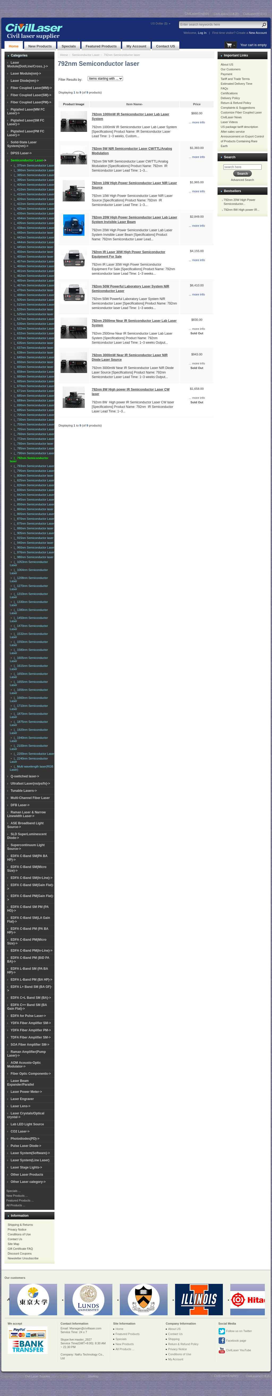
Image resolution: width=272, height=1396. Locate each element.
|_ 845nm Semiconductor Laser (33, 499)
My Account (136, 46)
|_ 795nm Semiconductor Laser (33, 470)
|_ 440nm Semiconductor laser (32, 232)
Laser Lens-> (20, 1106)
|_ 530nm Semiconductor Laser (33, 323)
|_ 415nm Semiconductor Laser (33, 194)
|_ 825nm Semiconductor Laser (33, 480)
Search (229, 157)
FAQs (224, 88)
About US (227, 64)
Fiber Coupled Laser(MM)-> (31, 88)
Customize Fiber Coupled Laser (241, 112)
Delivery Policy (230, 98)
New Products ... (17, 1195)
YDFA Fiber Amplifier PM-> (31, 1030)
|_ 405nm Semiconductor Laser (33, 184)
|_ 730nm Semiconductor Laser (33, 419)
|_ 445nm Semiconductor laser (32, 247)
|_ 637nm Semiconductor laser (32, 347)
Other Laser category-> (28, 1182)
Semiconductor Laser (86, 54)
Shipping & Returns (20, 1224)
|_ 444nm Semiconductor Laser (33, 242)
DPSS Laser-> (21, 153)
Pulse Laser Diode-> (26, 1146)
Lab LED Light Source (27, 1124)
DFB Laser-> (20, 805)
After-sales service (233, 131)
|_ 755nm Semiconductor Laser (33, 429)
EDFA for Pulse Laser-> (28, 1016)
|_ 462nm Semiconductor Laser (33, 275)
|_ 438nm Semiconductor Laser (33, 227)
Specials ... (13, 1190)
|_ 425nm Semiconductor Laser (33, 208)
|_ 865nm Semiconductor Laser (33, 514)
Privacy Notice (17, 1229)
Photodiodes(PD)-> (25, 1139)
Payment (226, 74)
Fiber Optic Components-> (31, 1074)
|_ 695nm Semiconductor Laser (33, 410)
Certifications (229, 93)
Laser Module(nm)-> (26, 73)
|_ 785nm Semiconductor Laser (33, 448)
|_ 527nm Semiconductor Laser (33, 318)
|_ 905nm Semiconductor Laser (33, 533)
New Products (40, 46)
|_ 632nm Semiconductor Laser (33, 333)
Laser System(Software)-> (30, 1153)
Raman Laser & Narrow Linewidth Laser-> (26, 814)
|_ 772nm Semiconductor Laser (33, 438)
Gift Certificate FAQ (20, 1248)
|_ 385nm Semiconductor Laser (33, 175)
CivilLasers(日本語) (226, 13)
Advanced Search (242, 179)
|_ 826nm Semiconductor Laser (33, 485)
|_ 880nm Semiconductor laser (32, 528)
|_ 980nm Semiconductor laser (32, 557)
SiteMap (93, 1376)
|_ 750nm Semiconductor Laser (33, 424)
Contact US (165, 46)
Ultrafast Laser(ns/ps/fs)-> (30, 783)
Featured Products (101, 46)
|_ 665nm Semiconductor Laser (33, 381)
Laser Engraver (22, 1099)
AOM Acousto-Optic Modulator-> (24, 1064)
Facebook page (232, 1340)
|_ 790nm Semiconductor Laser (33, 453)
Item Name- (134, 104)
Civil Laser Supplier (37, 1376)
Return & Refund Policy (236, 102)
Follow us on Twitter (235, 1331)
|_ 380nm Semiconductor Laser (33, 170)
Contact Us (15, 1239)
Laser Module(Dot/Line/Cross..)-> (27, 64)
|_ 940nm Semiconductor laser (32, 542)
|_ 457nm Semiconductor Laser (33, 261)
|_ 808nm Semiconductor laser (32, 475)
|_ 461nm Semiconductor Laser (33, 271)
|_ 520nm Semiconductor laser (32, 309)
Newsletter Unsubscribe (23, 1258)
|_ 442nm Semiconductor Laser (33, 237)
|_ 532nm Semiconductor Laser (33, 328)
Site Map (13, 1243)
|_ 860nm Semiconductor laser (32, 509)
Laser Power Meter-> (26, 1092)
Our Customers (231, 69)
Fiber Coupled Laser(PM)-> (31, 102)
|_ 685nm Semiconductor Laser (33, 395)
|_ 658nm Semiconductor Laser (33, 371)
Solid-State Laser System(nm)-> (22, 144)
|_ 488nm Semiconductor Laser (33, 295)
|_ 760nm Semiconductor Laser (33, 434)
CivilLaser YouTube (234, 1350)
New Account (258, 32)
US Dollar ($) (159, 23)
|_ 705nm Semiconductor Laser (33, 414)
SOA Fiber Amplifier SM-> (30, 1044)
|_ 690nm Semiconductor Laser (33, 405)
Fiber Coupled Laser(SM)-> (31, 95)
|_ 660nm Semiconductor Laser (33, 376)
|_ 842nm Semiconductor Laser (33, 494)
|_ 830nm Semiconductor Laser (33, 490)
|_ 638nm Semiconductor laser (32, 352)
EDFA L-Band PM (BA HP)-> (31, 979)
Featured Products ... (20, 1200)
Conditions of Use (19, 1234)
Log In (202, 32)
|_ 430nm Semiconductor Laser (33, 213)
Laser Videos (229, 122)
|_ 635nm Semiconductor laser (32, 342)
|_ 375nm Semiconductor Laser (33, 165)
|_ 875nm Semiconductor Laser (33, 523)
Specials (69, 46)
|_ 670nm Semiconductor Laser (33, 386)
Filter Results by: (70, 80)
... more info (197, 122)
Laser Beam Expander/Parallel (20, 1082)
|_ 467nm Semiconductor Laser (33, 285)
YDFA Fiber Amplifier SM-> (31, 1023)
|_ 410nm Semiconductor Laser (33, 189)
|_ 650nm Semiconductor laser (32, 362)
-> (28, 160)
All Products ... (15, 1205)
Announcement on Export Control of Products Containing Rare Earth (242, 141)
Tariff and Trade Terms (235, 78)
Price (197, 104)
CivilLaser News (231, 117)
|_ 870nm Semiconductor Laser (33, 518)
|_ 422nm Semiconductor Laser (33, 203)
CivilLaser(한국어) (255, 13)
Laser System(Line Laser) (30, 1160)
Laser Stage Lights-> (26, 1167)
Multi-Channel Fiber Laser (30, 798)
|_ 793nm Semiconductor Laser (33, 466)
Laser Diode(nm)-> (25, 81)
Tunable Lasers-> (24, 791)
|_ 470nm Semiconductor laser (32, 290)
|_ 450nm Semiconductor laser (32, 251)
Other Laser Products (27, 1174)
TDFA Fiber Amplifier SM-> (31, 1037)
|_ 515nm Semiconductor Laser (33, 304)
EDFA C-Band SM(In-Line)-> (31, 878)
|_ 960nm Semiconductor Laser (33, 547)
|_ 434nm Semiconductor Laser (33, 218)
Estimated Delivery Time (236, 83)
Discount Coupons (20, 1253)
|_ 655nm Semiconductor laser (32, 366)
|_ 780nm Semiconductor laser (32, 443)
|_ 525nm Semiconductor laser (32, 314)
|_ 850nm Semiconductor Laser (33, 504)
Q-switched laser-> (25, 776)
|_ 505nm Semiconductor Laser (33, 299)
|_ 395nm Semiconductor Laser (33, 179)
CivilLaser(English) (197, 13)
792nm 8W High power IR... (242, 209)
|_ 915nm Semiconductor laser (32, 537)
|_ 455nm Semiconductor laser (32, 256)
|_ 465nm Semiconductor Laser (33, 280)
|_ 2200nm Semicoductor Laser (33, 753)
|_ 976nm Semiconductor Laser (33, 552)
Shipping (174, 1339)
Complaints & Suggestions (238, 107)
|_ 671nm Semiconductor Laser (33, 390)
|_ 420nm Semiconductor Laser (33, 199)
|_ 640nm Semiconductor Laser (33, 357)
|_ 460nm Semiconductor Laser (33, 266)
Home (14, 46)
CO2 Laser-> (20, 1131)
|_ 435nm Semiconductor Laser (33, 223)
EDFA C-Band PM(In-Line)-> (31, 950)
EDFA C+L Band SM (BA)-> (31, 998)
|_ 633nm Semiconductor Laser (33, 338)
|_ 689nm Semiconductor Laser (33, 400)
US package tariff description (239, 126)
